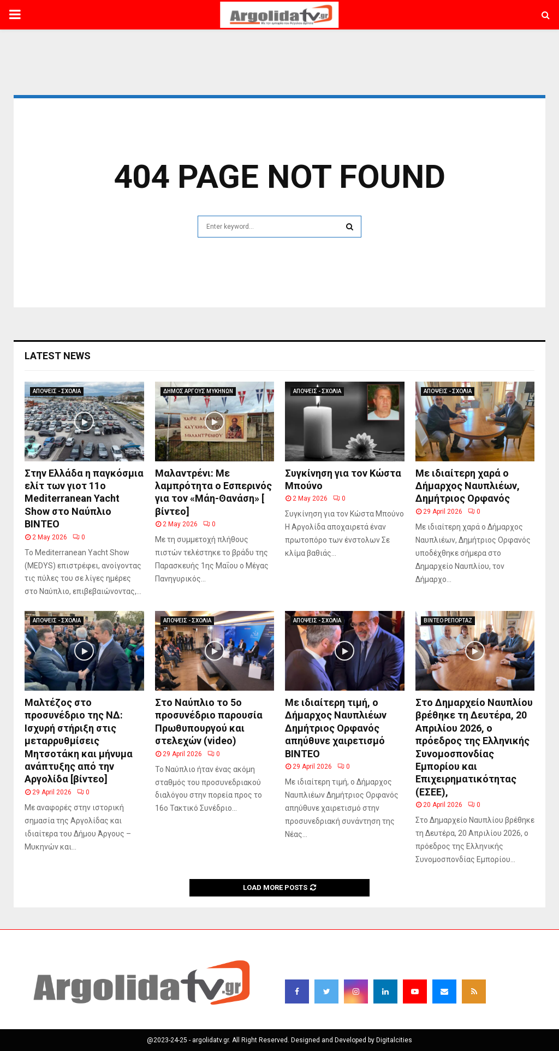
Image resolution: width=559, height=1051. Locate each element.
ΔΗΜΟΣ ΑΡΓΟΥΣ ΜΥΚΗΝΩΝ (198, 391)
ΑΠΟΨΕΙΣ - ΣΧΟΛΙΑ (57, 391)
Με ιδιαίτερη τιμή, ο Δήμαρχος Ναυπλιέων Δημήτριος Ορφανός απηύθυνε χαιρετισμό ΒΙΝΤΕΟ (335, 728)
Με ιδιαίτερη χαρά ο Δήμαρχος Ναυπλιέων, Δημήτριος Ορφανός (467, 485)
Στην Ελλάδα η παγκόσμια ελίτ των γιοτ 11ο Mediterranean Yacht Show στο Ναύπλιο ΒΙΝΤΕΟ (84, 498)
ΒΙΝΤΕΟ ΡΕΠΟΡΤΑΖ (448, 620)
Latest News (58, 355)
